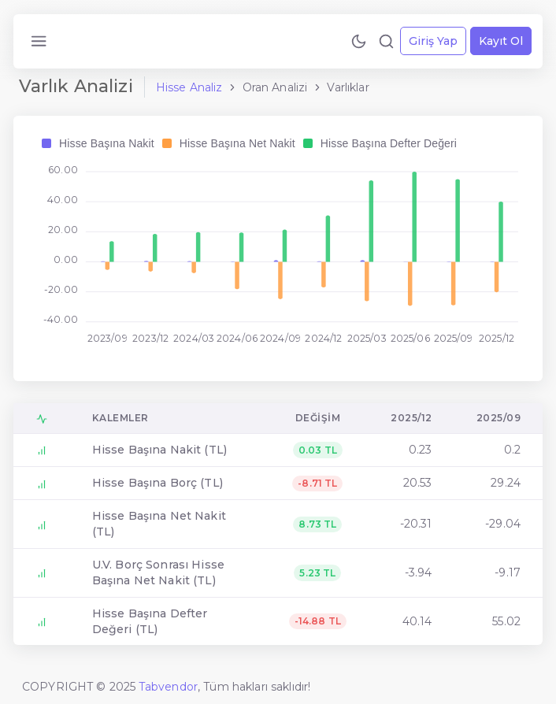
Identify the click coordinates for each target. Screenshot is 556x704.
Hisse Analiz (189, 87)
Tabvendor (168, 687)
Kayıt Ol (501, 41)
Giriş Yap (433, 41)
